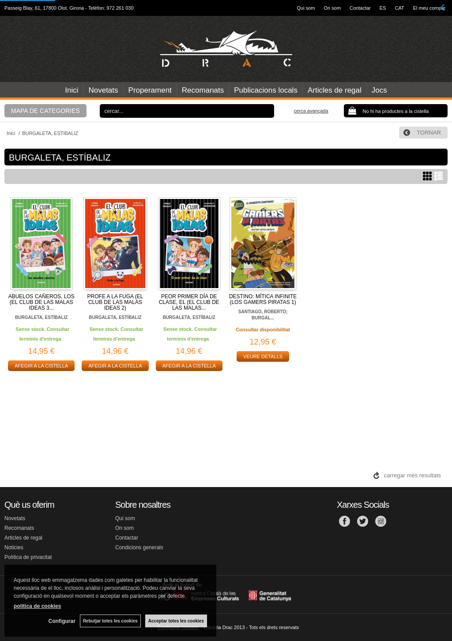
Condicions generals (139, 547)
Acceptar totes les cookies (176, 621)
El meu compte (429, 8)
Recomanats (203, 90)
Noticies (13, 547)
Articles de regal (335, 90)
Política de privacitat (28, 557)
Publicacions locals (266, 90)
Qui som (306, 8)
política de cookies (37, 606)
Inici (71, 90)
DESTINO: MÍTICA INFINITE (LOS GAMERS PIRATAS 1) (263, 299)
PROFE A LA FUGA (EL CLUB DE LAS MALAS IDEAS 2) (115, 302)
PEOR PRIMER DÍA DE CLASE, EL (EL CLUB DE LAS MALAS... (189, 302)
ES (383, 8)
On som (332, 8)
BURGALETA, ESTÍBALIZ (41, 317)
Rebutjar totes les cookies (110, 621)
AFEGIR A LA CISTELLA (41, 365)
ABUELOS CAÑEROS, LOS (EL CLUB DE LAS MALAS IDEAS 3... (41, 302)
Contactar (360, 8)
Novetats (103, 90)
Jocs (379, 90)
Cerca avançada (311, 110)
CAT (399, 8)
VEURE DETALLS (262, 356)
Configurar (62, 621)
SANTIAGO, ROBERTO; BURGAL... (262, 314)
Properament (150, 90)
